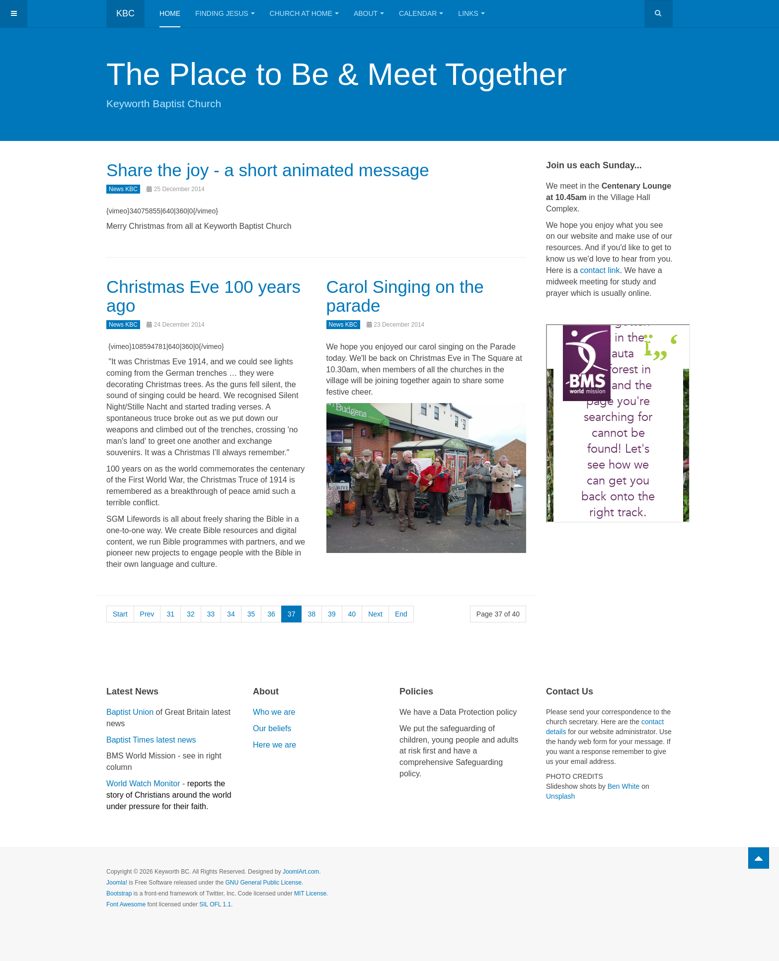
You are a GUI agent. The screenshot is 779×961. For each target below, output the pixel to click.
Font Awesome (126, 904)
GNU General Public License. (264, 882)
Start (120, 614)
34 (231, 614)
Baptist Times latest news (151, 740)
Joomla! (116, 882)
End (401, 614)
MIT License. (311, 893)
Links (471, 13)
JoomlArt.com (301, 871)
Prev (147, 614)
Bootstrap (119, 893)
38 (311, 614)
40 (352, 614)
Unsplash (560, 796)
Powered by (627, 880)
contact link (600, 270)
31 (170, 614)
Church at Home (304, 13)
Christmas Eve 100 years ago (203, 296)
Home (169, 13)
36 (271, 614)
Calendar (421, 13)
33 (211, 614)
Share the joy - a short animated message (267, 170)
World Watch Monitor (143, 783)
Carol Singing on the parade (405, 296)
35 (251, 614)
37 (292, 614)
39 (332, 614)
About (369, 13)
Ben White (624, 786)
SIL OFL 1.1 (215, 904)
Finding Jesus (225, 13)
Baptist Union (130, 712)
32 (191, 614)
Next (375, 614)
